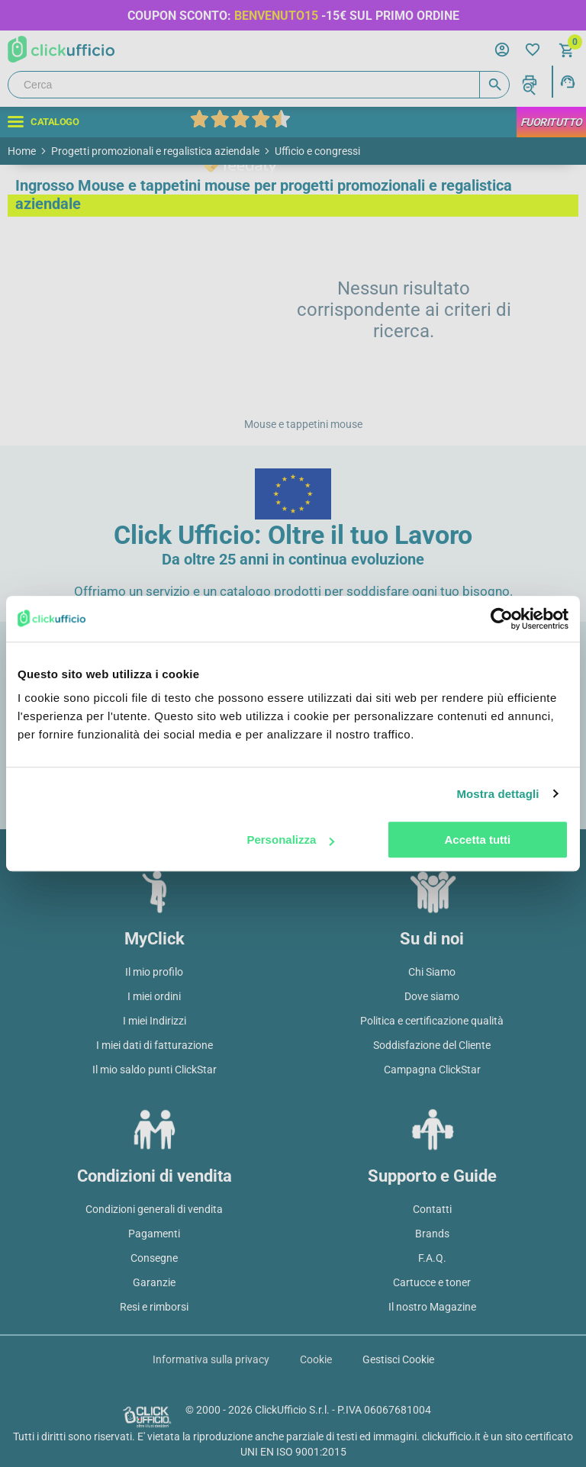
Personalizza (290, 839)
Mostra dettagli (497, 793)
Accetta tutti (478, 839)
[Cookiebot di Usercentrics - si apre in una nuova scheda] (501, 618)
